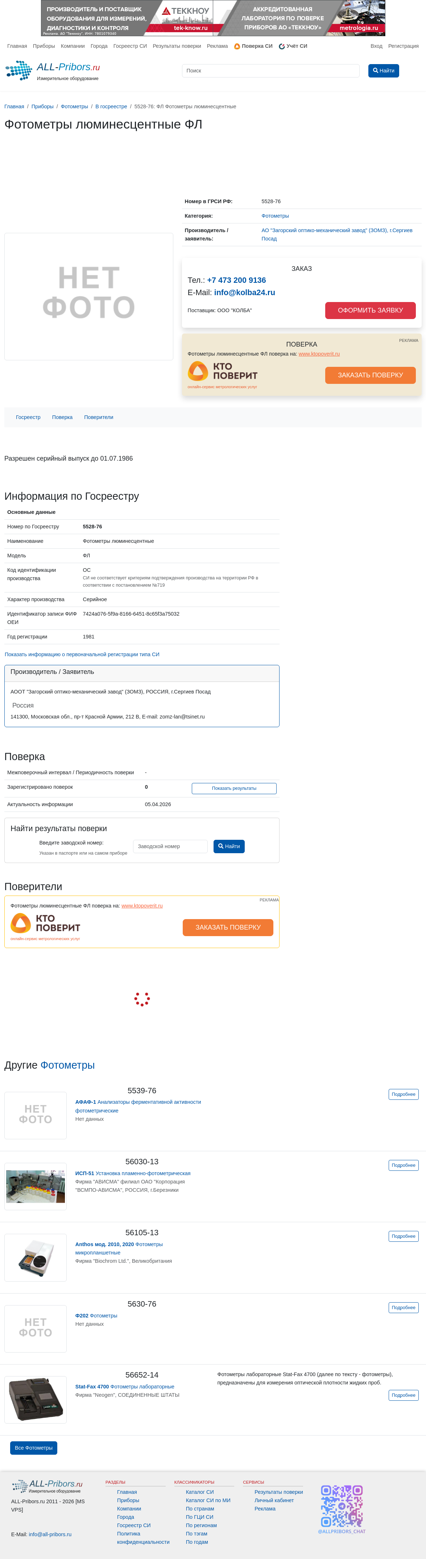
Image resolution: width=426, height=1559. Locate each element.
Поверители (98, 417)
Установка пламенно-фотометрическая (133, 1173)
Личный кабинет (274, 1500)
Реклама (217, 46)
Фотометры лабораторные (124, 1387)
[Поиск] (271, 70)
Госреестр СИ (130, 46)
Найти (229, 846)
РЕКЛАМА (408, 340)
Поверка (62, 417)
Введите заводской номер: (71, 843)
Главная (17, 46)
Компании (73, 46)
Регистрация (403, 46)
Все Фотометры (34, 1448)
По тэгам (196, 1534)
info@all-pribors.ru (50, 1534)
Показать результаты (234, 788)
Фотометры (68, 1065)
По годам (197, 1542)
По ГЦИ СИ (200, 1517)
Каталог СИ (200, 1492)
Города (99, 46)
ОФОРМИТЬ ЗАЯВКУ (370, 310)
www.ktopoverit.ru (319, 354)
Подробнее (403, 1094)
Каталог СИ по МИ (208, 1500)
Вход (376, 46)
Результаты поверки (177, 46)
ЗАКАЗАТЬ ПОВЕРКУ (370, 375)
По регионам (201, 1525)
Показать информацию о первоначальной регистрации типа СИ (82, 654)
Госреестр (28, 417)
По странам (200, 1509)
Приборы (44, 46)
